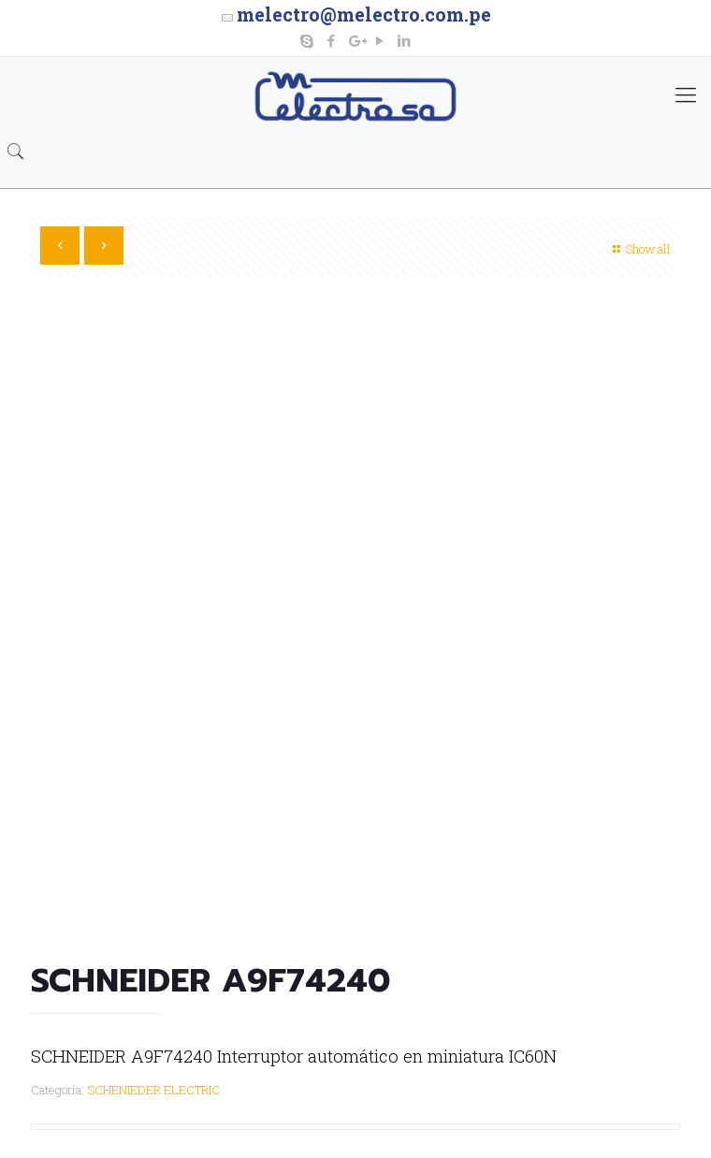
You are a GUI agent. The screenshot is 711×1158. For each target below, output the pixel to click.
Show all (639, 248)
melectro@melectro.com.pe (364, 14)
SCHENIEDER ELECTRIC (153, 1089)
